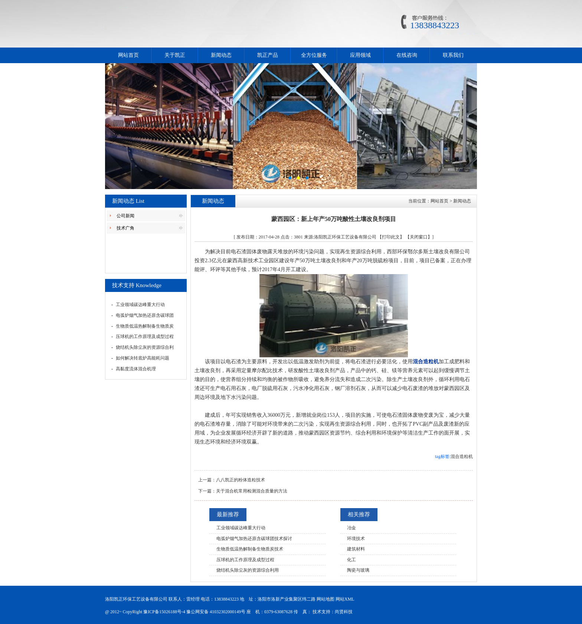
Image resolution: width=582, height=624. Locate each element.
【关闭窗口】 (418, 237)
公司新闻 (125, 215)
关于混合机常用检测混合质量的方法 (251, 491)
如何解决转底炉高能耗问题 (142, 358)
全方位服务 (314, 55)
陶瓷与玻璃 (358, 570)
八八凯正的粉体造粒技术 (240, 479)
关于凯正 (174, 55)
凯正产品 (267, 55)
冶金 (351, 527)
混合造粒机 (462, 456)
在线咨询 (406, 55)
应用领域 (360, 55)
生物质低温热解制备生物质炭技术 (249, 549)
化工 (351, 559)
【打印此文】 (390, 237)
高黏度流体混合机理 (136, 368)
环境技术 (356, 538)
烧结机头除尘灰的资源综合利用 (247, 570)
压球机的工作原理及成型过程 (145, 336)
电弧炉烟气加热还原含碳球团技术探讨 (254, 538)
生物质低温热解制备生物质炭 (145, 326)
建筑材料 (356, 549)
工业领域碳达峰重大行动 (140, 304)
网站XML (345, 599)
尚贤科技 (344, 611)
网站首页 (128, 55)
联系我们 (453, 55)
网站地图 (325, 599)
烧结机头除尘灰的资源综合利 (145, 347)
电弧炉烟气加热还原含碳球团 (145, 315)
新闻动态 (221, 55)
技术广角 (125, 228)
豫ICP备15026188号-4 (164, 611)
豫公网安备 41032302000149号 (215, 611)
